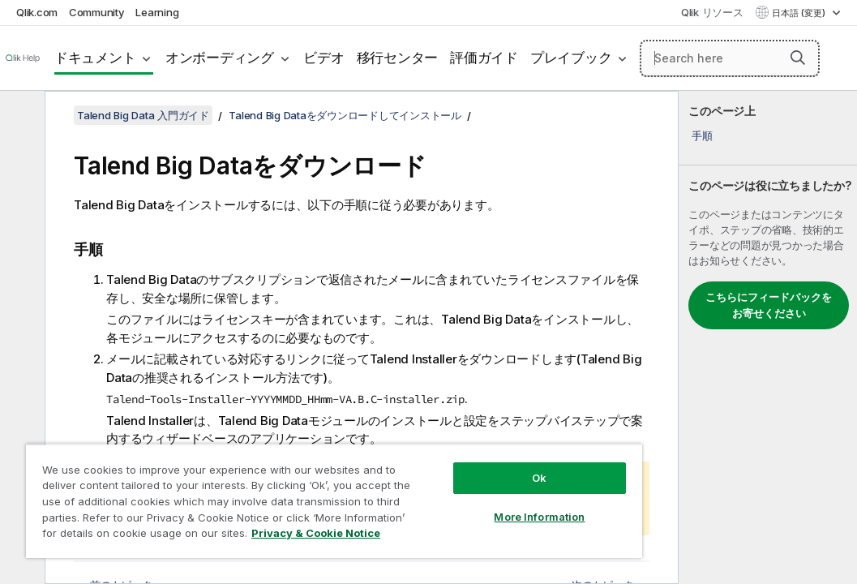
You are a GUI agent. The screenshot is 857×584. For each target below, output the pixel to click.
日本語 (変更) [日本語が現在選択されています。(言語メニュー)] (800, 13)
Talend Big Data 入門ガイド (143, 115)
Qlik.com (37, 12)
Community (97, 12)
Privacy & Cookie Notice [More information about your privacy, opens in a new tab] (136, 536)
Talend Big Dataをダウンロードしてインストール (345, 115)
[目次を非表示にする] (20, 116)
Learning (156, 12)
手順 (702, 135)
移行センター (398, 57)
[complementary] (768, 337)
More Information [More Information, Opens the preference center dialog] (438, 488)
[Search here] (729, 58)
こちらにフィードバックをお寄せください (768, 305)
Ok (438, 449)
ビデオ (323, 57)
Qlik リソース (712, 12)
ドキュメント (95, 57)
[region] (274, 486)
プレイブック (571, 57)
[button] (798, 57)
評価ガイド (484, 57)
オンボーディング (219, 57)
